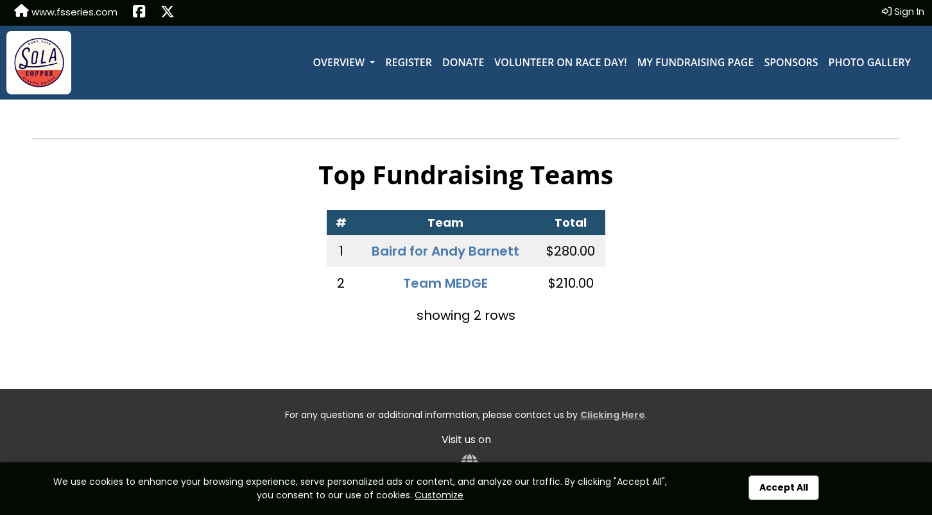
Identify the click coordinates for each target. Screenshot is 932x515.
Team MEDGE (445, 283)
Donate (463, 62)
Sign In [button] (903, 11)
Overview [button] (340, 62)
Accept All (783, 487)
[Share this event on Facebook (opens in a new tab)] (139, 12)
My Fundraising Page (695, 62)
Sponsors (791, 62)
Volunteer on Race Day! (560, 62)
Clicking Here (612, 414)
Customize (439, 495)
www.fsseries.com (65, 11)
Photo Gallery (870, 62)
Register (408, 62)
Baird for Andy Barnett (445, 251)
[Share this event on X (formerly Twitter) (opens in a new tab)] (167, 12)
